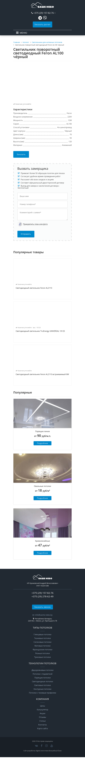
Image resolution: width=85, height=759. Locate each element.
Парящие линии (42, 431)
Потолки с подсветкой (42, 674)
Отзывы (42, 717)
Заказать (21, 154)
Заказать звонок (42, 607)
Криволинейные (42, 541)
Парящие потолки (42, 678)
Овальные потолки (42, 486)
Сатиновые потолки (42, 642)
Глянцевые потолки (42, 634)
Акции (42, 713)
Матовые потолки (42, 646)
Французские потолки (42, 649)
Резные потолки (42, 653)
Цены (42, 706)
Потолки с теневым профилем (42, 693)
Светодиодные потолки (42, 681)
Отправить (26, 234)
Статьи (42, 721)
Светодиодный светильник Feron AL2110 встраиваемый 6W (42, 374)
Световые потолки (42, 685)
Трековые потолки (42, 657)
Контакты (42, 725)
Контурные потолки (42, 689)
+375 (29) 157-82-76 (44, 12)
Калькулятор (42, 710)
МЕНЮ (23, 32)
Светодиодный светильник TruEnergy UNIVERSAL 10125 (40, 331)
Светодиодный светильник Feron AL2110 (34, 288)
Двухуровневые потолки (42, 670)
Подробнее (42, 443)
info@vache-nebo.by (43, 615)
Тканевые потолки (42, 638)
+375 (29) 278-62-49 (42, 596)
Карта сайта (42, 728)
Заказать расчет (42, 24)
